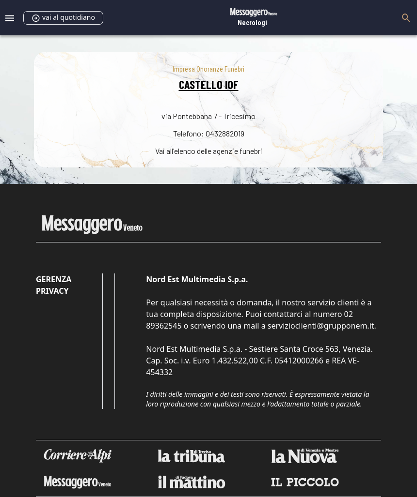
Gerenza (53, 279)
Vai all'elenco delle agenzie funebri (208, 150)
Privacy (52, 291)
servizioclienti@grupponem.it (321, 325)
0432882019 (225, 133)
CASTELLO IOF (209, 84)
